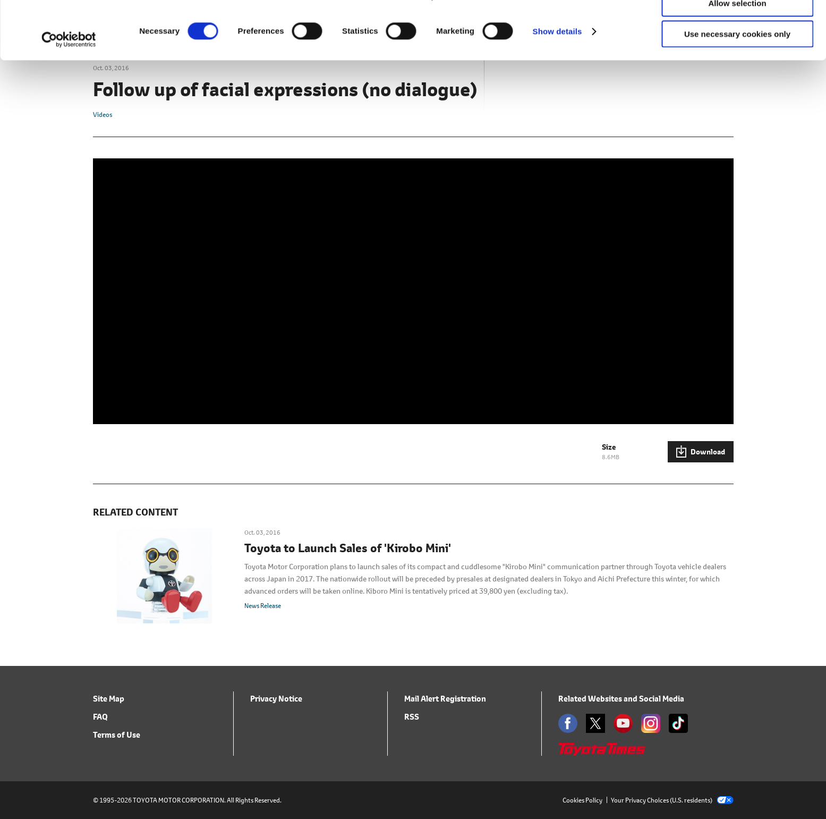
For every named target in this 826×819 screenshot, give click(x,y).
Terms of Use (116, 734)
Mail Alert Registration (445, 698)
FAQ (100, 716)
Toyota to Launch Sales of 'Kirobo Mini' (347, 548)
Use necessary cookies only (737, 88)
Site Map (108, 698)
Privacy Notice (276, 698)
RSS (411, 716)
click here (455, 51)
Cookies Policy (582, 800)
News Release (262, 605)
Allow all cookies (737, 26)
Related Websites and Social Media (621, 698)
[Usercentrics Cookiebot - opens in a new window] (68, 94)
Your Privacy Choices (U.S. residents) (672, 800)
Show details (557, 85)
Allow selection (737, 57)
